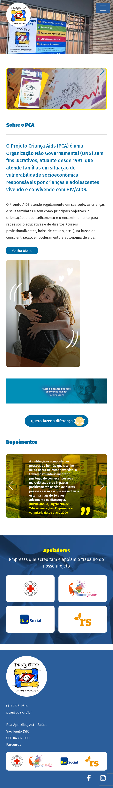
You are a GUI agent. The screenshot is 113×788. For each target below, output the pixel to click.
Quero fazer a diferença (58, 421)
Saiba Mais (22, 251)
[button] (10, 71)
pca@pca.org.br (19, 712)
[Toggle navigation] (103, 8)
